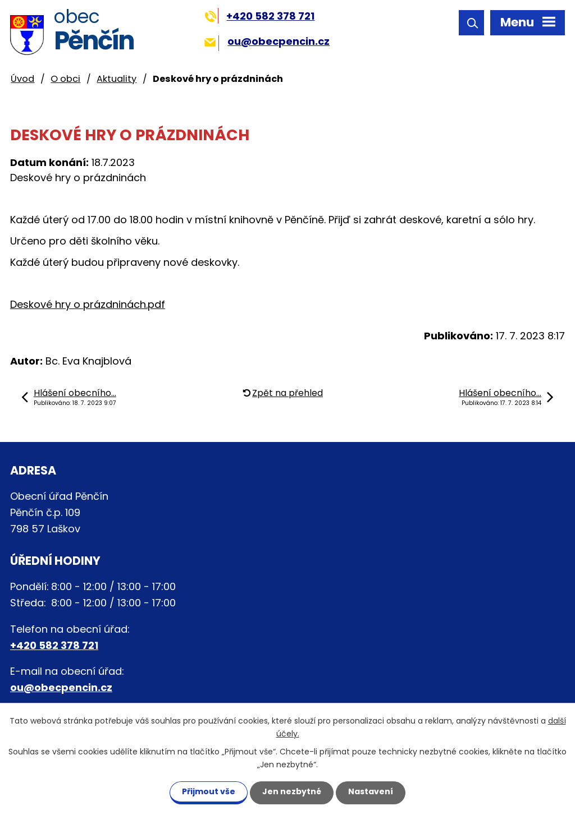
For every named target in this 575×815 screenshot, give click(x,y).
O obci (65, 78)
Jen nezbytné (291, 791)
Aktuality (116, 78)
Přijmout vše (208, 791)
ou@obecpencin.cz (267, 41)
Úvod (22, 78)
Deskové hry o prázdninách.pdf (87, 304)
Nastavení (370, 791)
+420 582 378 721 (259, 16)
